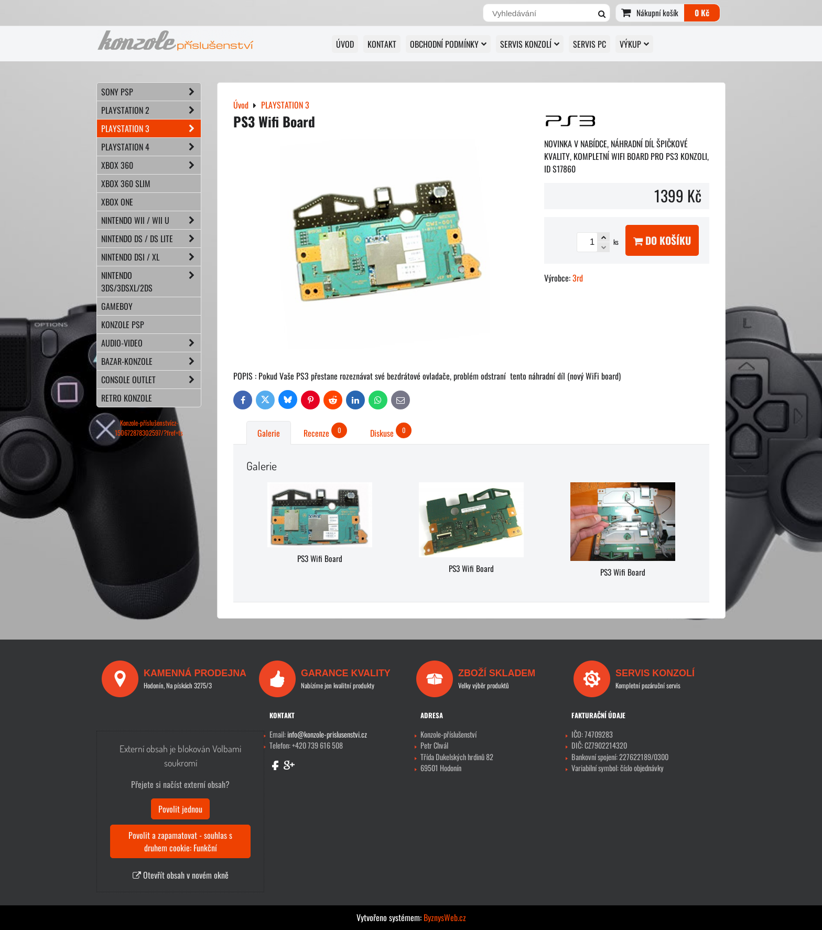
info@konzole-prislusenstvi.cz (327, 734)
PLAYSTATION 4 (151, 147)
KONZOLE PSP (122, 324)
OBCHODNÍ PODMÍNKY (448, 44)
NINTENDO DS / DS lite (151, 238)
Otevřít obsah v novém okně (181, 875)
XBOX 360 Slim (125, 183)
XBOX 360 (151, 165)
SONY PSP (151, 92)
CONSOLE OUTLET (151, 379)
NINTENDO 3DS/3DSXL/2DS (151, 281)
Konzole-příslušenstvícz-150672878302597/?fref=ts (149, 428)
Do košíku (662, 240)
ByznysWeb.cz (445, 917)
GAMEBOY (117, 306)
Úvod (345, 44)
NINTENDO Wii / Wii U (151, 220)
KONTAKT (381, 44)
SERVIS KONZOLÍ (529, 44)
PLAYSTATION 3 (151, 128)
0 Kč (702, 12)
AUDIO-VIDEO (151, 343)
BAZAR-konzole (151, 361)
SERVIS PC (589, 44)
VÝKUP (634, 44)
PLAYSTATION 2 (151, 110)
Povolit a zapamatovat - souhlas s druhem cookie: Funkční (180, 841)
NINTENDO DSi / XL (151, 257)
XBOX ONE (117, 202)
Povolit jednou (180, 809)
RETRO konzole (126, 398)
